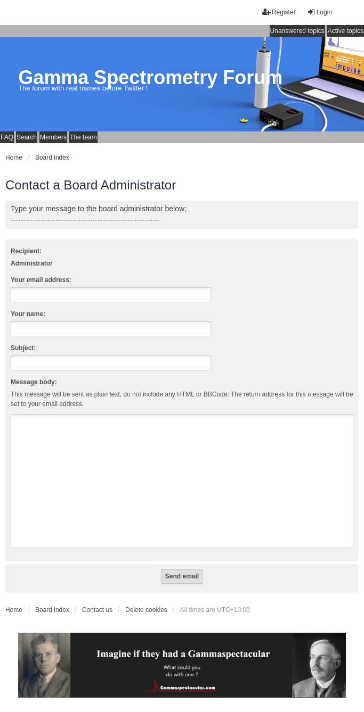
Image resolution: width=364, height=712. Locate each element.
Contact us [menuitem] (97, 610)
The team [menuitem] (83, 137)
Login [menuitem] (319, 12)
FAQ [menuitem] (7, 137)
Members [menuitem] (53, 137)
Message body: (34, 382)
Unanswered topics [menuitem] (297, 31)
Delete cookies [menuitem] (146, 610)
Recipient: (26, 251)
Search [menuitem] (27, 137)
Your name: (28, 314)
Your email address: (41, 280)
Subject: (23, 348)
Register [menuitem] (279, 12)
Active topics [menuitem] (345, 31)
